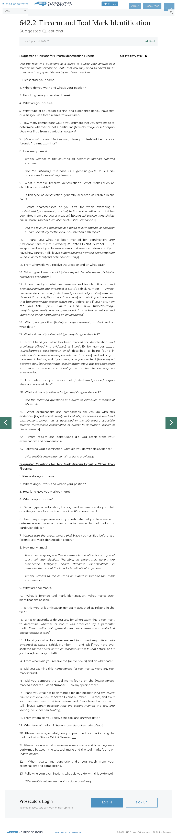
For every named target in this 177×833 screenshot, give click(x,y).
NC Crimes (122, 4)
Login (171, 4)
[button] (15, 4)
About (145, 4)
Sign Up (142, 800)
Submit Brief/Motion (133, 54)
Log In (107, 800)
